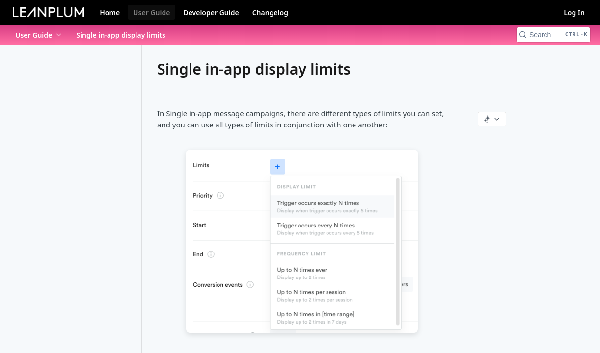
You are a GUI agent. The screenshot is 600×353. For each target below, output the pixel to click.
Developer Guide (211, 12)
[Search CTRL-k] (553, 34)
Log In (574, 12)
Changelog (270, 12)
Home (110, 12)
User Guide (151, 12)
